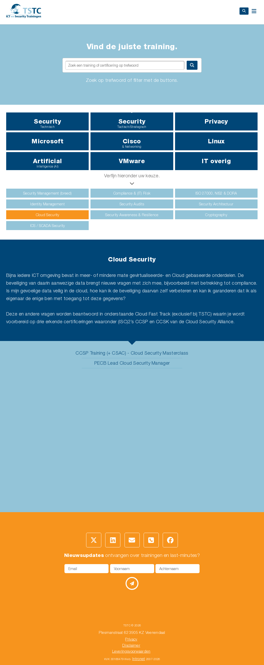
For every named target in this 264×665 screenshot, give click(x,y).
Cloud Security (47, 215)
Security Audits (132, 204)
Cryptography (216, 215)
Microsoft (47, 141)
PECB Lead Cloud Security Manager (132, 363)
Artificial (47, 162)
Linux (216, 141)
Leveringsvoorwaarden (131, 651)
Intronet (138, 658)
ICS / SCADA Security (47, 225)
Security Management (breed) (47, 193)
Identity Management (47, 204)
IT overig (216, 161)
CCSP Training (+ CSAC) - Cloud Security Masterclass (132, 353)
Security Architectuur (216, 204)
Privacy (216, 121)
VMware (132, 161)
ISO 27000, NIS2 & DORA (216, 193)
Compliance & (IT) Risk (132, 193)
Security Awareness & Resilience (131, 215)
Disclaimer (131, 645)
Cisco (131, 142)
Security (47, 123)
